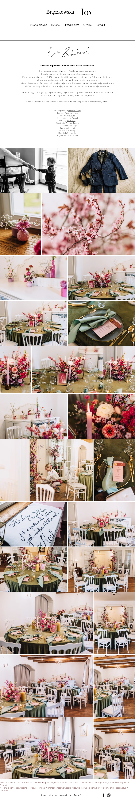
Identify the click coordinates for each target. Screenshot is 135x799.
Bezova (72, 115)
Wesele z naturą (71, 113)
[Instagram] (109, 795)
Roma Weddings (74, 110)
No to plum (71, 120)
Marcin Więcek (72, 118)
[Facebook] (103, 795)
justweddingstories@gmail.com (56, 795)
